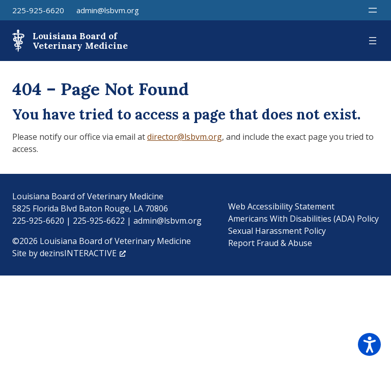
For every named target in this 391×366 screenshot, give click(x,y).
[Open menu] (373, 10)
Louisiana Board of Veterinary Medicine (80, 40)
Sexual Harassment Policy (277, 230)
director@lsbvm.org (184, 136)
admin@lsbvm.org (107, 10)
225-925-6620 (38, 10)
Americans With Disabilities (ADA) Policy (303, 218)
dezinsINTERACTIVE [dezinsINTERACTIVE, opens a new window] (83, 253)
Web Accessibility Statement (281, 206)
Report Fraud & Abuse (270, 243)
